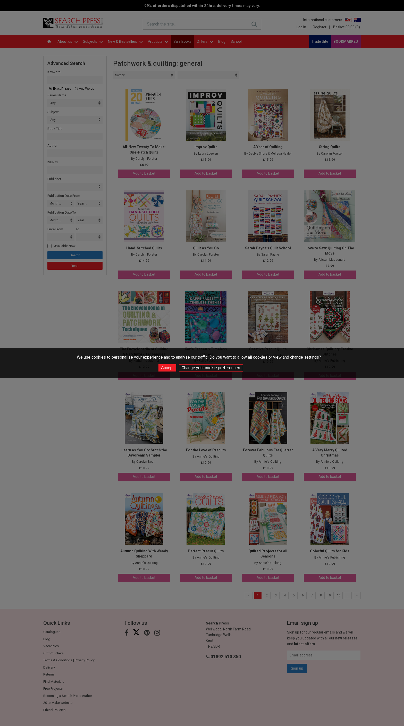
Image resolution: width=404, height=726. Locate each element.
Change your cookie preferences (211, 367)
